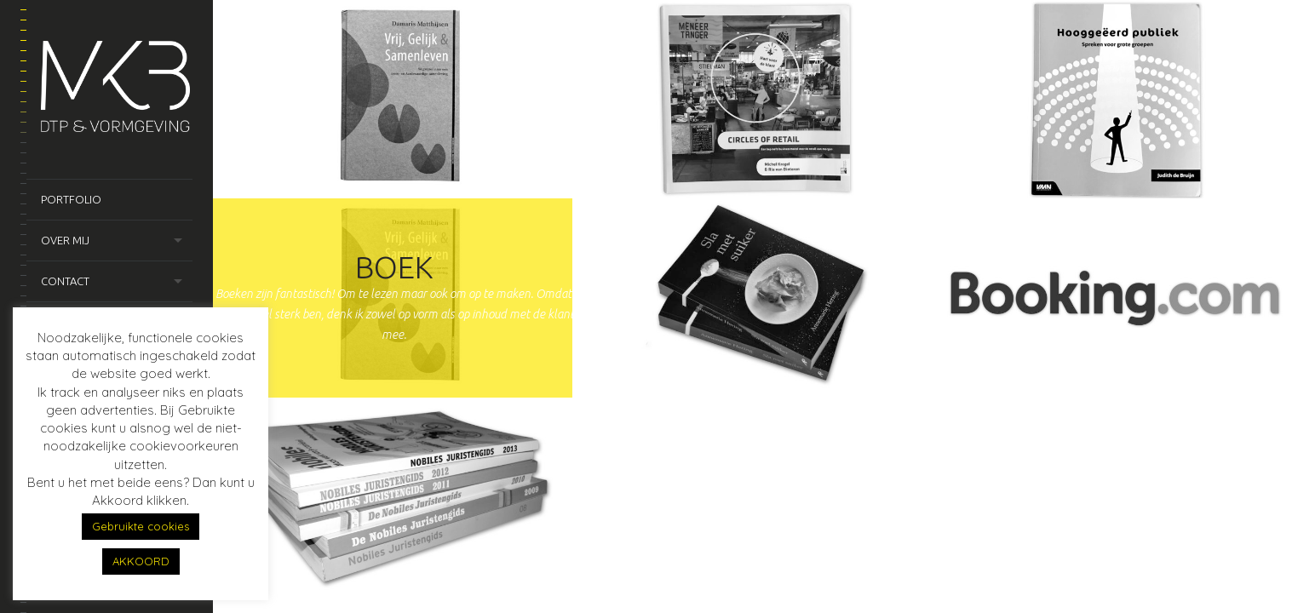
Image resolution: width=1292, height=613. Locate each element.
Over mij (65, 240)
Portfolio (71, 199)
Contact (65, 281)
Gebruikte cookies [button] (140, 526)
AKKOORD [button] (140, 561)
